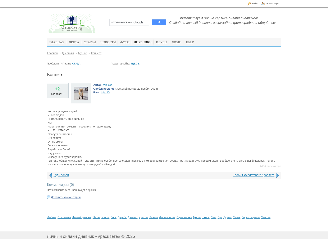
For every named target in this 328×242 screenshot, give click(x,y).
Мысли (105, 217)
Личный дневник (81, 217)
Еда (220, 217)
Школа (205, 217)
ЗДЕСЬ (134, 63)
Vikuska (108, 84)
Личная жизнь (167, 217)
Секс (214, 217)
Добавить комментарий (66, 197)
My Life (82, 53)
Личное (153, 217)
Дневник (132, 217)
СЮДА (76, 63)
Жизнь (96, 217)
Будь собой (61, 175)
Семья (236, 217)
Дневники (68, 53)
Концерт (96, 53)
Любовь (51, 217)
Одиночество (184, 217)
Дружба (122, 217)
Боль (114, 217)
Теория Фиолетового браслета (253, 175)
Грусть (197, 217)
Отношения (64, 217)
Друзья (227, 217)
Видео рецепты (251, 217)
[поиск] (128, 22)
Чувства (143, 217)
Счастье (265, 217)
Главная (52, 53)
